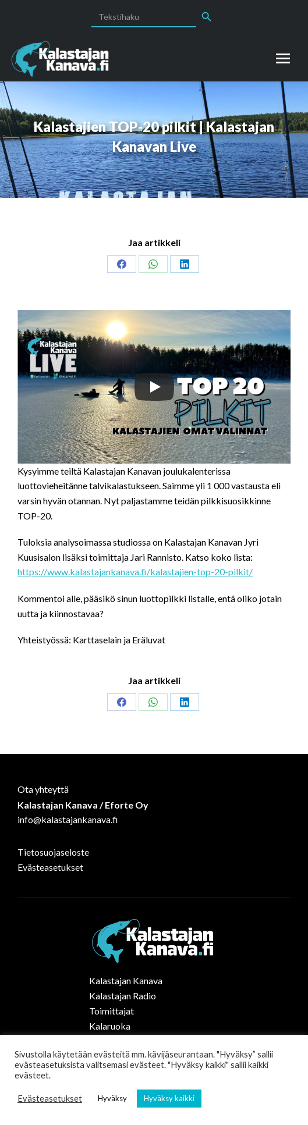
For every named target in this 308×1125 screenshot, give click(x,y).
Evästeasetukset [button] (49, 1098)
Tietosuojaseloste (53, 851)
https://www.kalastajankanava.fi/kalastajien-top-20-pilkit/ (135, 571)
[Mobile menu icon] (283, 58)
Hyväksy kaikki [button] (169, 1098)
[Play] (154, 387)
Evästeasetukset (50, 867)
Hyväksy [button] (112, 1098)
